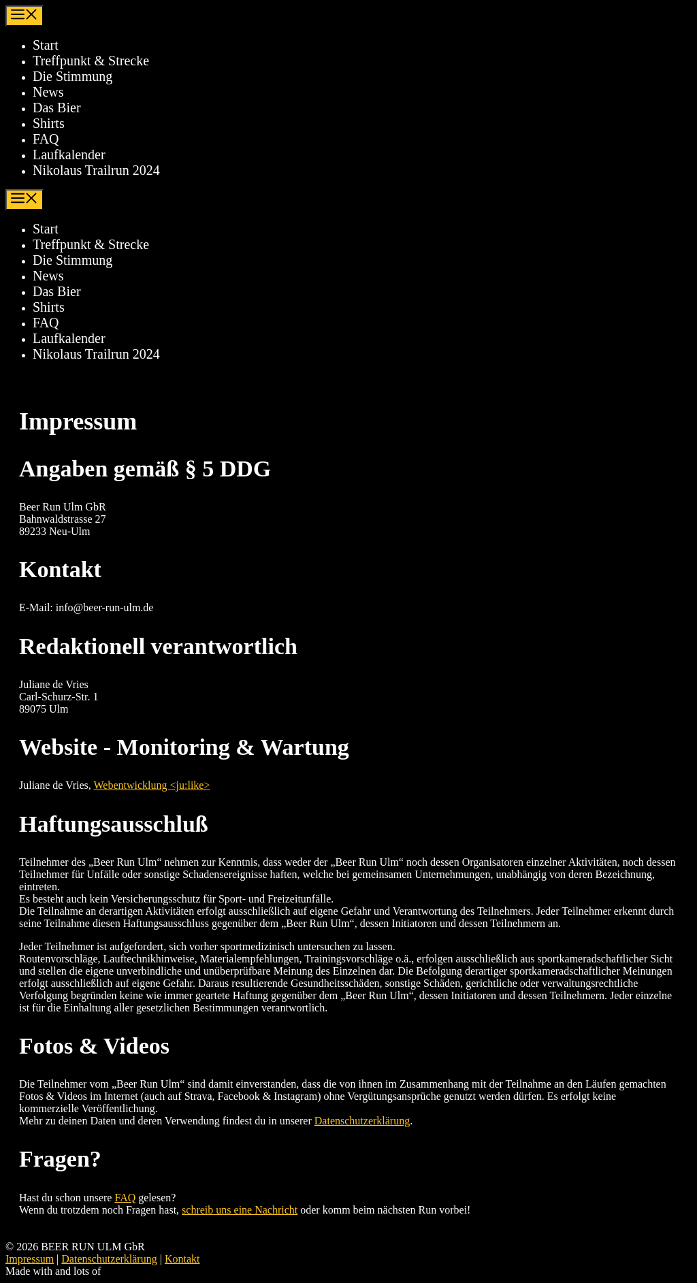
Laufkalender (69, 154)
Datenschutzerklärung (362, 1120)
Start (46, 44)
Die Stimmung (72, 76)
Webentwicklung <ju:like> (152, 785)
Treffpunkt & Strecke (91, 60)
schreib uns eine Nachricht (239, 1210)
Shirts (49, 123)
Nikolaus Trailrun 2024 (96, 170)
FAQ (46, 138)
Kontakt (182, 1259)
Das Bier (57, 107)
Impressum (29, 1259)
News (48, 91)
